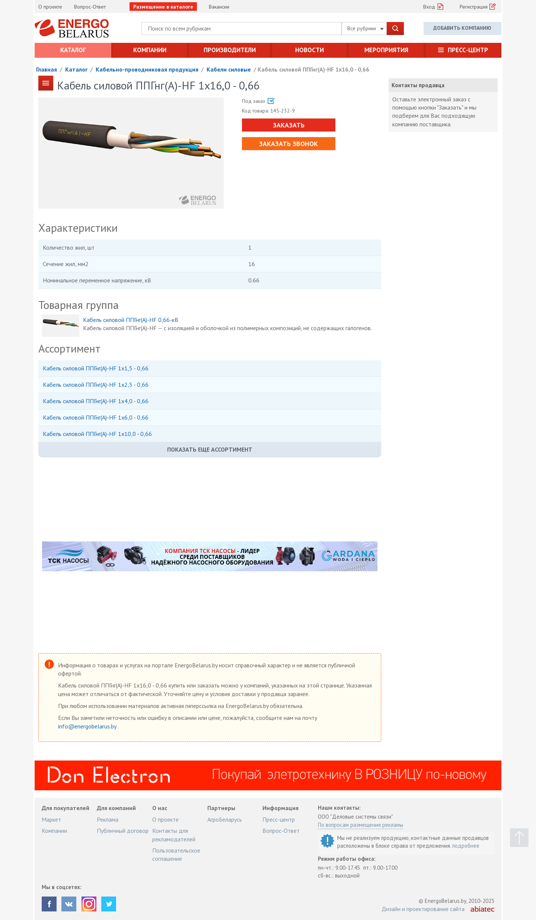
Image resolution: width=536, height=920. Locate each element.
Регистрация (474, 6)
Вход (429, 6)
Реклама (107, 819)
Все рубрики (365, 28)
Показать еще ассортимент (209, 449)
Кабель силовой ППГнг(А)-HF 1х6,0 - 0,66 (96, 417)
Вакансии (219, 6)
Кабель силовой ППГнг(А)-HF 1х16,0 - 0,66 (313, 69)
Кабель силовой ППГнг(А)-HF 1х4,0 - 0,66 (96, 401)
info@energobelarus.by (88, 726)
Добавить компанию (462, 28)
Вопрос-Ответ (90, 6)
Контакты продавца (418, 85)
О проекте (50, 6)
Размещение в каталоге (163, 6)
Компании (149, 50)
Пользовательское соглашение (176, 854)
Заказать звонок (288, 143)
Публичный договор (123, 830)
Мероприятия (386, 50)
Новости (309, 50)
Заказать (288, 125)
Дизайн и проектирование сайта (423, 909)
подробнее (465, 845)
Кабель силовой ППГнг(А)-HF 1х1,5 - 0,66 (96, 368)
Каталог (73, 50)
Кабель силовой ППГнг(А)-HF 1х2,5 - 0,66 (96, 384)
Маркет (51, 819)
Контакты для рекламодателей (173, 834)
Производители (230, 50)
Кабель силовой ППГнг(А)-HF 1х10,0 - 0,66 (97, 433)
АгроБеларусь (224, 819)
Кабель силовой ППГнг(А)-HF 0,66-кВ (130, 319)
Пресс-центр (468, 50)
